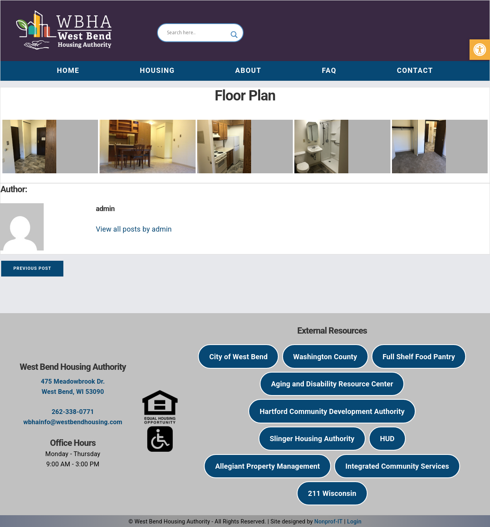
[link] (480, 49)
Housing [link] (157, 70)
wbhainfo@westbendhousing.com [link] (72, 422)
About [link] (248, 70)
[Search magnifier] (234, 34)
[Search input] (197, 32)
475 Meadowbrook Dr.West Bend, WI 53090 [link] (73, 386)
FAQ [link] (329, 70)
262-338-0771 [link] (73, 412)
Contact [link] (415, 70)
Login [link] (354, 521)
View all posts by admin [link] (134, 229)
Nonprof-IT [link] (328, 521)
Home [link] (68, 70)
